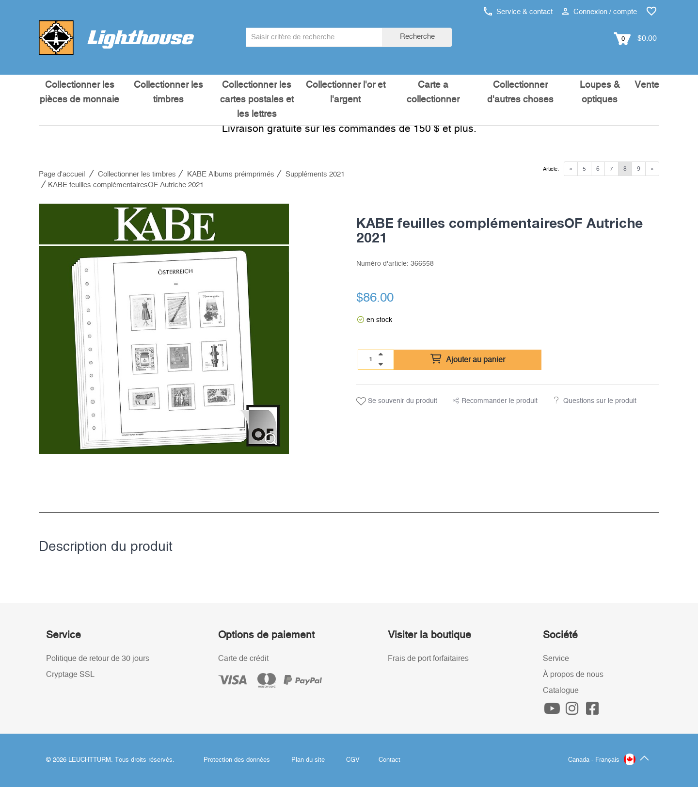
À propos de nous (573, 674)
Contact (389, 760)
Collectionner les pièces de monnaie (79, 92)
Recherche (417, 36)
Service (556, 658)
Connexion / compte (599, 12)
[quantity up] (380, 354)
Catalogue (561, 690)
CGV (353, 760)
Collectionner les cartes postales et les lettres (257, 99)
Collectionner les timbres (168, 92)
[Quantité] (371, 359)
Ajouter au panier (467, 359)
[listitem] (164, 329)
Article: (551, 169)
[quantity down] (380, 364)
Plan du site (308, 760)
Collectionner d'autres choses (520, 92)
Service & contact (518, 12)
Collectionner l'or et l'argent (345, 92)
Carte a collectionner (433, 92)
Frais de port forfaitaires (428, 658)
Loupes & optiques (600, 92)
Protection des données (237, 760)
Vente (647, 85)
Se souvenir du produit (396, 401)
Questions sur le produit (599, 401)
